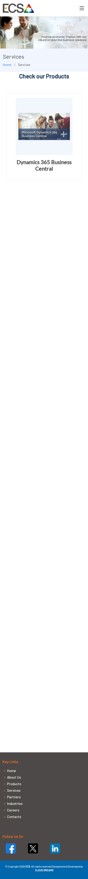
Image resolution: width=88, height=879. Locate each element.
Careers (13, 810)
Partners (14, 797)
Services (13, 790)
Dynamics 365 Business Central (44, 166)
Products (14, 784)
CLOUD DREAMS (44, 870)
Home (7, 65)
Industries (15, 803)
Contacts (14, 816)
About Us (14, 777)
